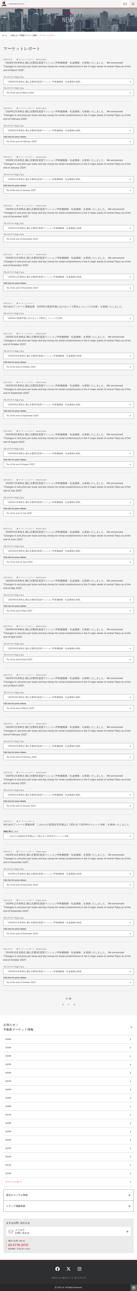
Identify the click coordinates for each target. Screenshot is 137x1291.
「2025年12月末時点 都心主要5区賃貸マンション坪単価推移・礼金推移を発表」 (44, 228)
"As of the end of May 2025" (19, 611)
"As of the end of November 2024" (22, 933)
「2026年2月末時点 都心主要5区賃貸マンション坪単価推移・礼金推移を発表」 (44, 130)
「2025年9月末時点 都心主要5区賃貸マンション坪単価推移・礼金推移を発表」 (44, 404)
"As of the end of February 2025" (21, 757)
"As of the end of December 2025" (22, 239)
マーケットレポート (13, 1182)
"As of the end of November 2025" (22, 288)
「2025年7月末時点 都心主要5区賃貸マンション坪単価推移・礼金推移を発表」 (44, 502)
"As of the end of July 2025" (19, 513)
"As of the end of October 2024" (21, 982)
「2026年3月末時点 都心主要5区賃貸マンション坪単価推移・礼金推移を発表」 (44, 82)
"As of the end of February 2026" (21, 141)
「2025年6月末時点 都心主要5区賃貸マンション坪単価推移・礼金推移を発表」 (44, 551)
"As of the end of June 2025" (19, 562)
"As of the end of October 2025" (21, 367)
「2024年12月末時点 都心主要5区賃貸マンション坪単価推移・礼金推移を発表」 (44, 874)
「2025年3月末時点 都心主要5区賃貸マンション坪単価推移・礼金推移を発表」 (44, 697)
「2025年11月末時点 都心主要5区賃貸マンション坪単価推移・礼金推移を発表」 (44, 277)
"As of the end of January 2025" (21, 806)
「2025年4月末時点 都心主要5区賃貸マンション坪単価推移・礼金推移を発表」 (44, 648)
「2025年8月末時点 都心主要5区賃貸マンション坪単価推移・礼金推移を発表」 (44, 453)
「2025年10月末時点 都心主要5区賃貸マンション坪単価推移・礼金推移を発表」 (44, 356)
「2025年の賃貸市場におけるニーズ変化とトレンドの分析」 (35, 318)
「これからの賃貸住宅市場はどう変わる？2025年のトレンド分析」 (38, 836)
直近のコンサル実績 (17, 1195)
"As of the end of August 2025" (20, 464)
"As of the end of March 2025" (20, 708)
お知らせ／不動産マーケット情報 (24, 35)
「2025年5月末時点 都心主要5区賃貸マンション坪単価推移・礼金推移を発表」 (44, 600)
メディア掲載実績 (15, 1206)
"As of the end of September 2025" (22, 415)
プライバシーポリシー (60, 1278)
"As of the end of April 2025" (19, 659)
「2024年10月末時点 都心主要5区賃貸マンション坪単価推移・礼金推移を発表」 (44, 971)
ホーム (4, 35)
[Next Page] (68, 1004)
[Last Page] (74, 1004)
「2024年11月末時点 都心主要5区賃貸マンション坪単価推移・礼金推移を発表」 (44, 922)
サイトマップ (80, 1278)
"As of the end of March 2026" (20, 93)
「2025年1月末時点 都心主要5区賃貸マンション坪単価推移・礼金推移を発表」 (44, 795)
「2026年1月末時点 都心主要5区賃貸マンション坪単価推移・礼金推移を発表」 (44, 179)
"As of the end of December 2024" (22, 885)
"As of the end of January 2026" (21, 190)
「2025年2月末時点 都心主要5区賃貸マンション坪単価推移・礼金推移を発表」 (44, 746)
